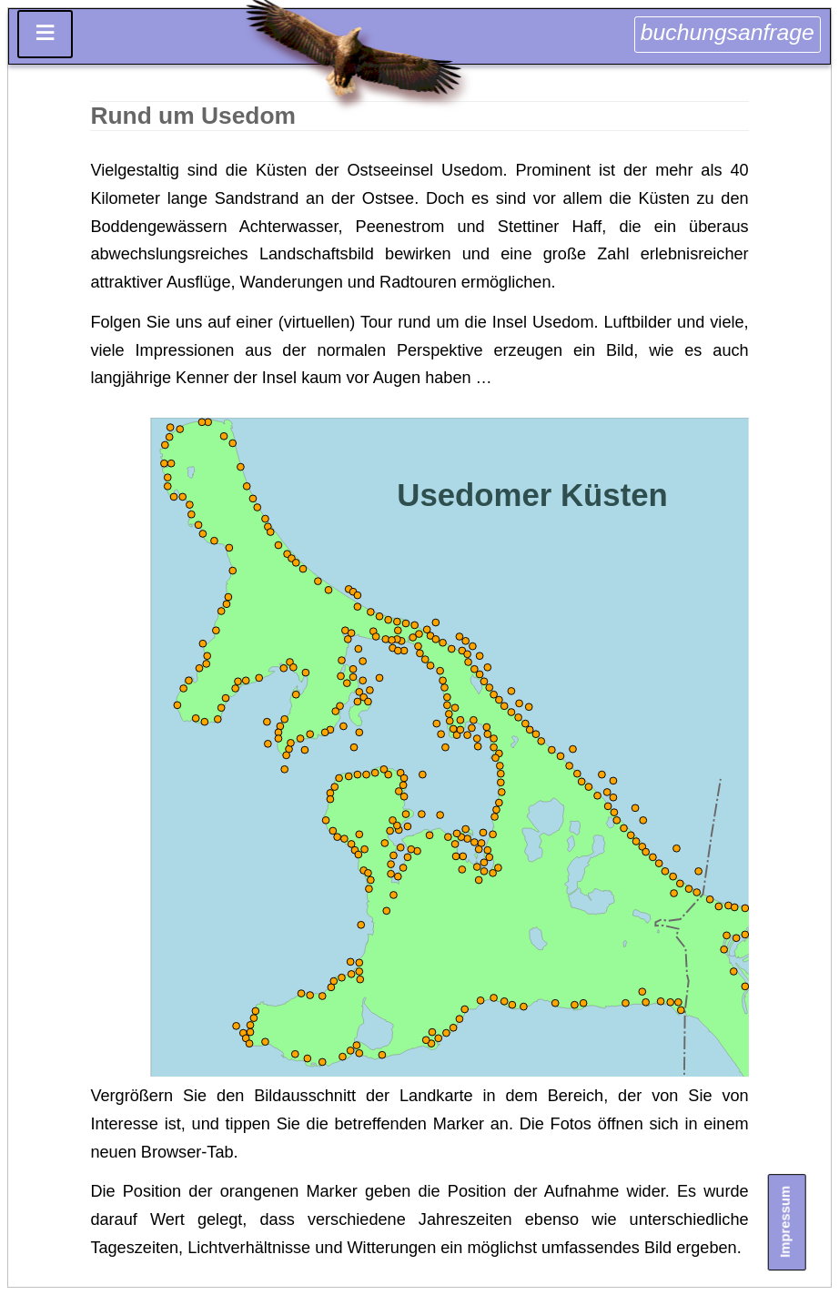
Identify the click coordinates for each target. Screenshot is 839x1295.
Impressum (785, 1222)
